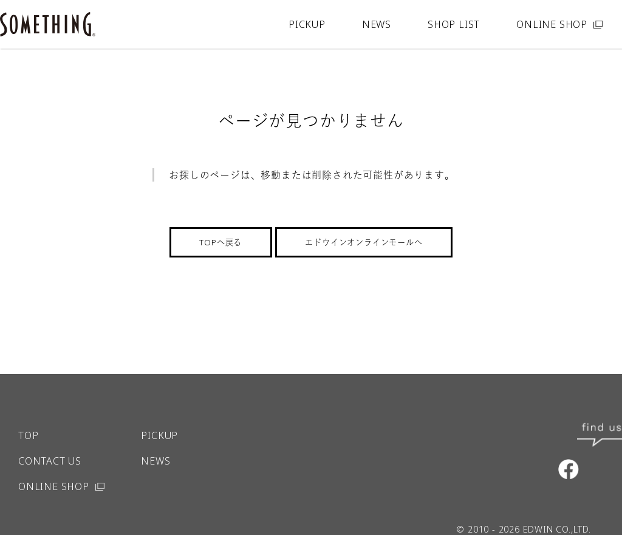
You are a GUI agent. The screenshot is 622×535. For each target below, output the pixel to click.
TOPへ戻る (220, 242)
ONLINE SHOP (551, 24)
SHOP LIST (454, 24)
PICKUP (307, 24)
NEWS (376, 24)
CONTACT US (49, 436)
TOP (28, 411)
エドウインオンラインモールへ (363, 242)
